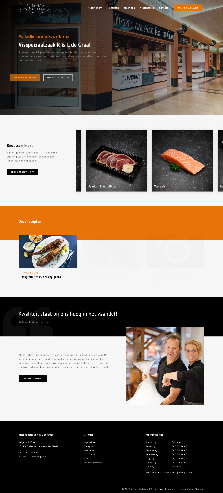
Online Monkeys (195, 489)
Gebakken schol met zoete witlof (105, 277)
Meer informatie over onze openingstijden (169, 472)
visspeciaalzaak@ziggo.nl (33, 456)
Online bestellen (93, 462)
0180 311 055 (30, 452)
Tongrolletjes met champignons (41, 277)
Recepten (89, 446)
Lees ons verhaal (32, 378)
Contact (88, 458)
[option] (182, 161)
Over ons (89, 450)
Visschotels (90, 454)
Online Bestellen (187, 7)
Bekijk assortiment (22, 172)
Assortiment (90, 442)
